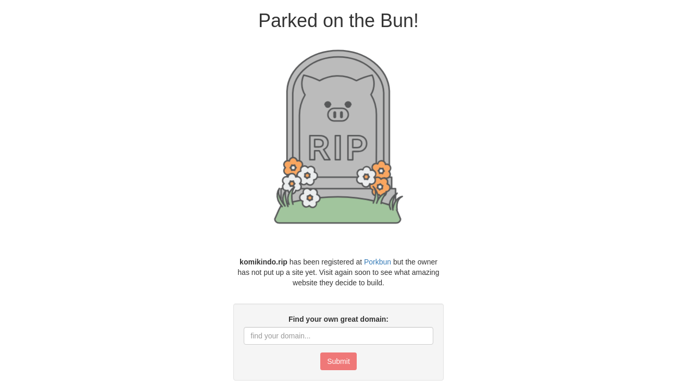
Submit (338, 361)
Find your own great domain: (338, 319)
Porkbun (377, 262)
